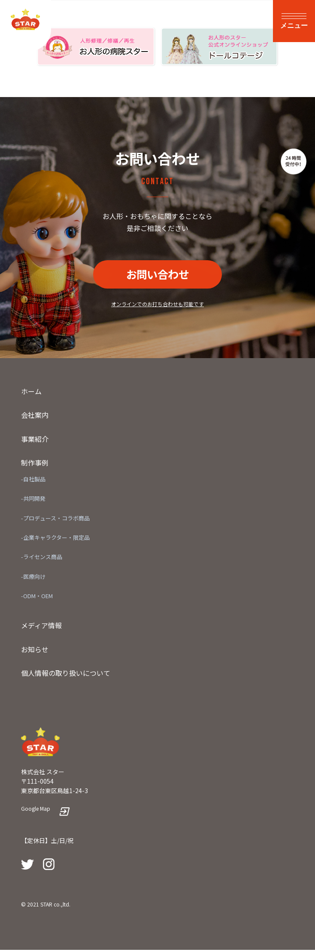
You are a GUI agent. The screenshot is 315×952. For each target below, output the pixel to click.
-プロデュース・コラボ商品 (55, 520)
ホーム (31, 393)
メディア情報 (41, 627)
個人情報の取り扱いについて (65, 675)
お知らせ (34, 651)
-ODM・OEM (37, 598)
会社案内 (34, 417)
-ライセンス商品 (41, 559)
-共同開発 (33, 500)
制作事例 (34, 464)
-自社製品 (33, 481)
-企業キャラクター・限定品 (55, 539)
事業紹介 (34, 441)
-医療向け (33, 578)
